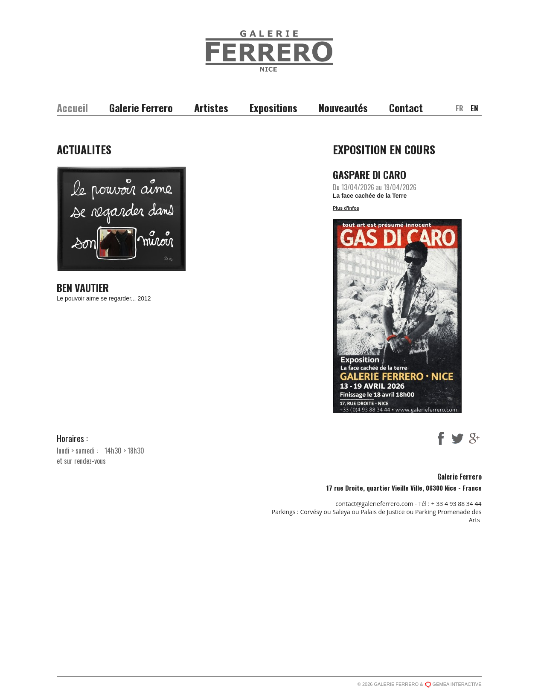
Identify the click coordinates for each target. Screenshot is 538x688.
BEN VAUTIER (83, 287)
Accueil (72, 107)
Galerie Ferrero (141, 107)
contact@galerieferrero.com (374, 504)
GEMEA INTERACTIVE (457, 684)
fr (459, 108)
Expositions (273, 107)
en (474, 108)
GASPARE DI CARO (369, 174)
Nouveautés (343, 107)
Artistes (211, 107)
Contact (406, 107)
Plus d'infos (346, 208)
